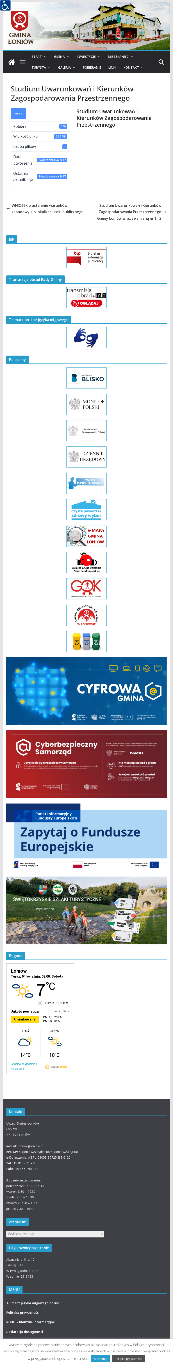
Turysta (39, 67)
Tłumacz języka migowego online (32, 1303)
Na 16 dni (16, 1068)
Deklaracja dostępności (24, 1332)
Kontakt (131, 67)
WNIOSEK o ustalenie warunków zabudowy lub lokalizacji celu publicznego (45, 208)
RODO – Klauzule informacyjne (30, 1322)
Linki (112, 67)
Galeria (64, 67)
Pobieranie (92, 67)
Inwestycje (86, 56)
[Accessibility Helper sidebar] (5, 5)
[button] (44, 57)
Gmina (59, 56)
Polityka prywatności (22, 1312)
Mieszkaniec (118, 56)
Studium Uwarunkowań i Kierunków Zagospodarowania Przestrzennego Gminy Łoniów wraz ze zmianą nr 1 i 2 (132, 212)
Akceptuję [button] (100, 1359)
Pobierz (18, 113)
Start (37, 56)
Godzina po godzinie (23, 1064)
